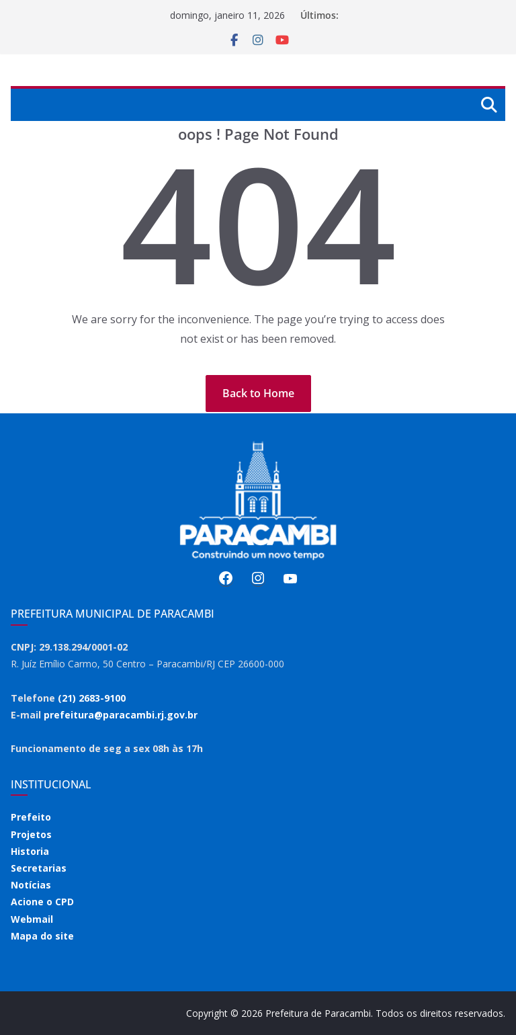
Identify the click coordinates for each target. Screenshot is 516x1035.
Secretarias (39, 868)
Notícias (31, 884)
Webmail (32, 919)
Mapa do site (42, 935)
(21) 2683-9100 (92, 698)
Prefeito (31, 817)
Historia (30, 851)
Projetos (31, 834)
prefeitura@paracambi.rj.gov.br (121, 714)
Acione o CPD (42, 901)
